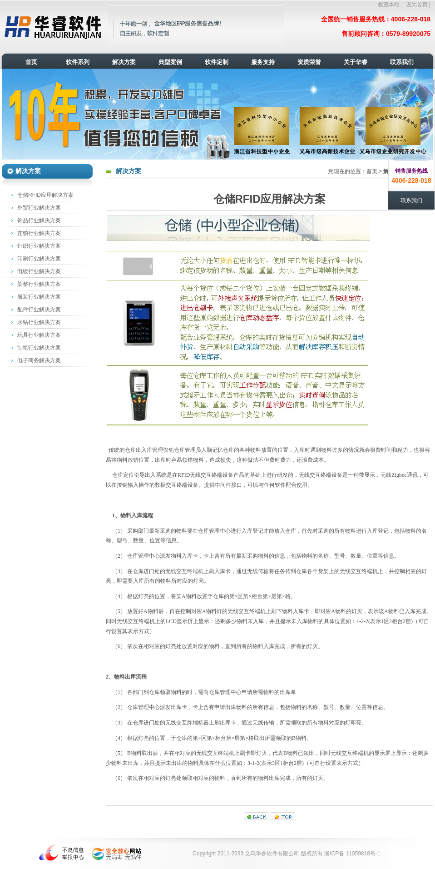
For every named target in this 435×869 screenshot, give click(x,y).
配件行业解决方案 (39, 309)
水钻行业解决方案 (39, 322)
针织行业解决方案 (39, 246)
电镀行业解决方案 (39, 271)
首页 (371, 171)
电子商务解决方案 (39, 360)
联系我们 (411, 200)
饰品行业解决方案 (39, 220)
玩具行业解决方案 (39, 335)
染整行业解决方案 (39, 284)
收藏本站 (389, 4)
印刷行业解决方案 (39, 258)
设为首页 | (418, 4)
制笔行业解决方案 (39, 348)
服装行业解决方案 (39, 297)
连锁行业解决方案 (39, 233)
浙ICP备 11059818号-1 (352, 853)
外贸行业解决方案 (39, 208)
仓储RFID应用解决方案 (45, 195)
